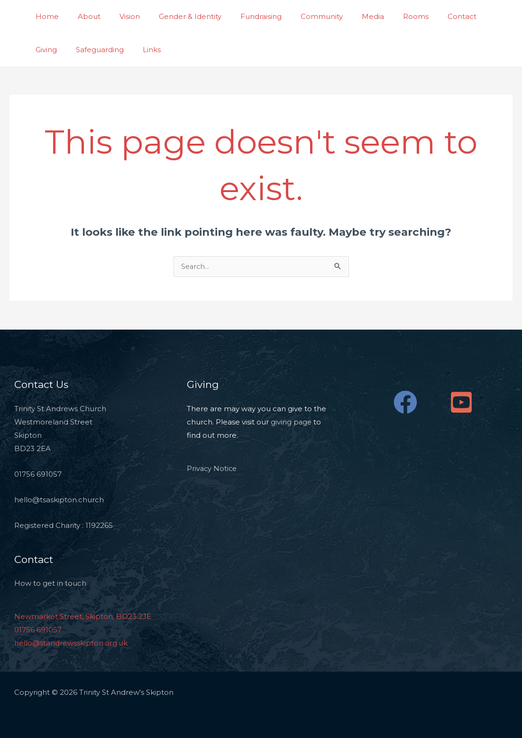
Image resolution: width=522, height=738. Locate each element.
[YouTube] (461, 403)
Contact (421, 16)
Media (342, 16)
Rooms (380, 16)
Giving (461, 16)
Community (296, 16)
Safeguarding (57, 49)
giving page (291, 422)
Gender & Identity (173, 16)
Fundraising (239, 16)
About (82, 16)
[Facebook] (405, 403)
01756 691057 (38, 630)
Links (104, 49)
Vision (118, 16)
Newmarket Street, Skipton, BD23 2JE (82, 616)
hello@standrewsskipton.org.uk (71, 643)
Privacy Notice (212, 468)
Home (44, 16)
